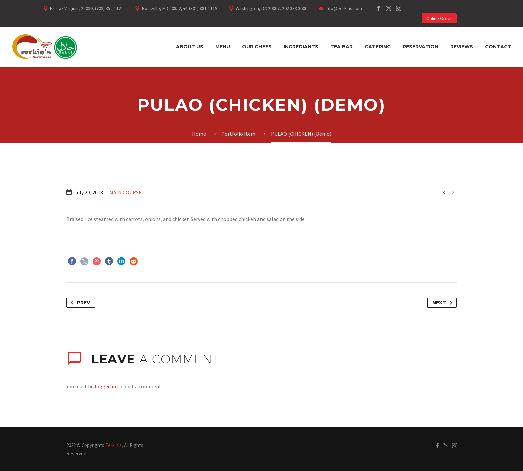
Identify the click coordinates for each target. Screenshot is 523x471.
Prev (79, 302)
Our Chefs (257, 47)
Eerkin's (113, 445)
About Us (189, 47)
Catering (378, 47)
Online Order (439, 18)
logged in (105, 386)
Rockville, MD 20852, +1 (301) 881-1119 (179, 8)
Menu (222, 47)
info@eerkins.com (344, 8)
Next (443, 302)
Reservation (420, 47)
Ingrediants (301, 47)
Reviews (461, 47)
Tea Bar (341, 47)
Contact (498, 47)
